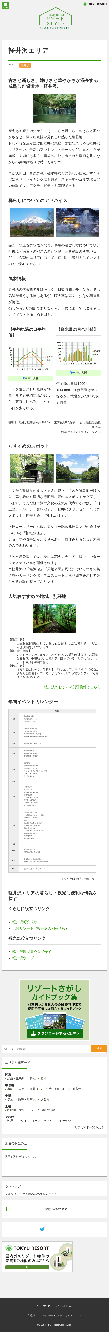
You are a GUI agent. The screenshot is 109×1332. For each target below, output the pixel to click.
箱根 (43, 1078)
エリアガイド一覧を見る (88, 1127)
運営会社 (32, 1315)
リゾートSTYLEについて (46, 1306)
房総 (33, 1078)
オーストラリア (42, 1120)
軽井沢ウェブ (23, 958)
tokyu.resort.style (56, 1209)
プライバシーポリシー (51, 1315)
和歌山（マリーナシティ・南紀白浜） (32, 1110)
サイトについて (74, 1315)
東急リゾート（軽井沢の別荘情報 (38, 928)
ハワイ (22, 1120)
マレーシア (64, 1120)
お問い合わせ (69, 1306)
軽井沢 (25, 65)
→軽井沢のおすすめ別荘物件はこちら (71, 687)
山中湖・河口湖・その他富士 (62, 1089)
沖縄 (10, 1120)
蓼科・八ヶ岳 (16, 1089)
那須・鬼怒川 (16, 1078)
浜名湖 (44, 1099)
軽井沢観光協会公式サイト (33, 952)
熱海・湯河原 (27, 1099)
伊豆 (10, 1099)
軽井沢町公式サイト (28, 922)
